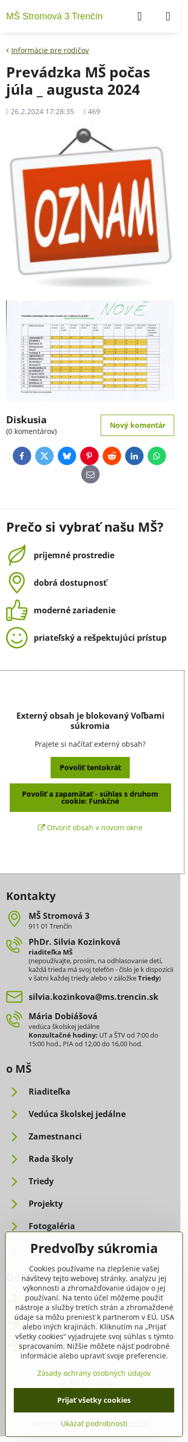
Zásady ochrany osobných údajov (94, 1373)
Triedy (148, 978)
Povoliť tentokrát (90, 767)
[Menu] (168, 16)
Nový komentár (138, 425)
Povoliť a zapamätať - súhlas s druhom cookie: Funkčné (90, 797)
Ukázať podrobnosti (94, 1423)
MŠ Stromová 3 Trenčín (54, 16)
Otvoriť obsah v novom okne (90, 827)
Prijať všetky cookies (94, 1400)
